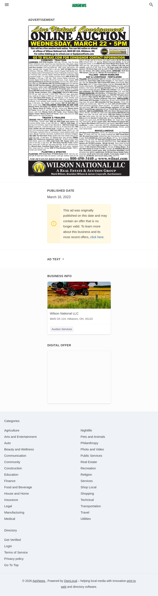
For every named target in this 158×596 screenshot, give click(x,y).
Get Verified (12, 540)
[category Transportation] (91, 506)
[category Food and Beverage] (18, 487)
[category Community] (12, 462)
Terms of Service (16, 552)
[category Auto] (7, 443)
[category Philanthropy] (89, 443)
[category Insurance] (11, 500)
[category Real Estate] (89, 462)
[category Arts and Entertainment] (20, 436)
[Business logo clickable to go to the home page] (79, 5)
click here (97, 237)
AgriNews (39, 581)
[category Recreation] (88, 468)
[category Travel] (85, 512)
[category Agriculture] (11, 430)
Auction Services (62, 329)
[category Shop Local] (88, 487)
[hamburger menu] (6, 4)
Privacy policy (14, 558)
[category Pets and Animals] (93, 436)
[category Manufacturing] (14, 512)
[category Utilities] (86, 518)
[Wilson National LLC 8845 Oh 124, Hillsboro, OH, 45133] (79, 302)
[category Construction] (13, 468)
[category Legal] (8, 506)
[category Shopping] (87, 493)
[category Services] (87, 481)
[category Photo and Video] (92, 449)
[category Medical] (9, 518)
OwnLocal (70, 581)
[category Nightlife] (86, 430)
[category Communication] (15, 455)
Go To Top (11, 565)
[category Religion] (86, 474)
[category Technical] (87, 500)
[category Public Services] (91, 455)
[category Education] (11, 474)
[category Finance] (9, 481)
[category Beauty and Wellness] (19, 449)
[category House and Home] (16, 493)
